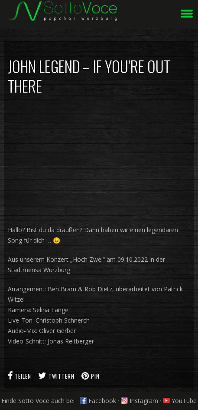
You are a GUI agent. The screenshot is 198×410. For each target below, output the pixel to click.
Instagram (139, 401)
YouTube (180, 401)
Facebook (98, 401)
